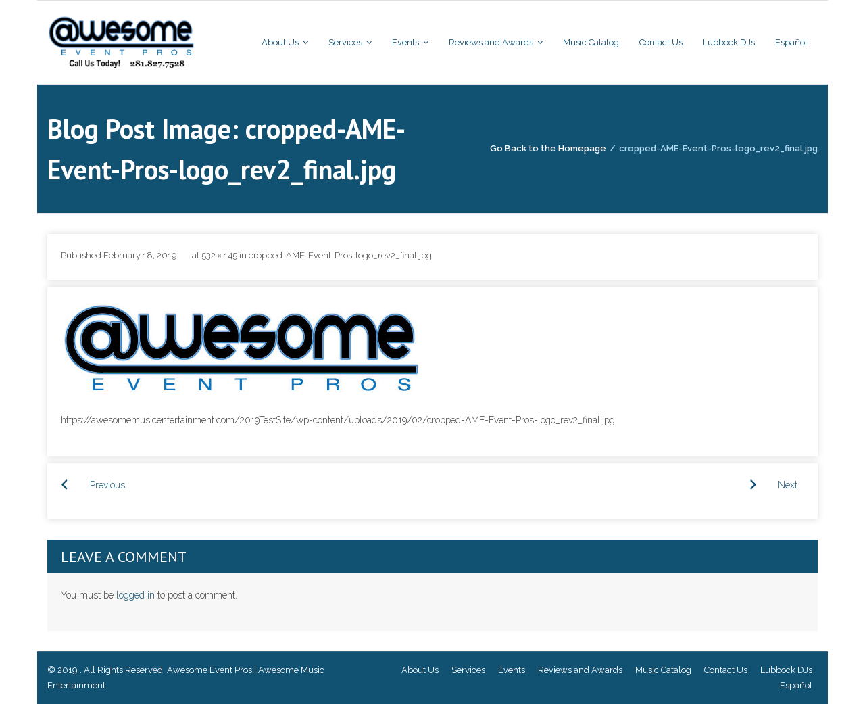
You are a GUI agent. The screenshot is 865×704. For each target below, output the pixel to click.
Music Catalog (663, 670)
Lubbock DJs (786, 670)
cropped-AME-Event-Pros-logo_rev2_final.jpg (340, 255)
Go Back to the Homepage (548, 148)
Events (511, 670)
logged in (135, 595)
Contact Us (725, 670)
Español (796, 685)
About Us (420, 670)
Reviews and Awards (580, 670)
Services (468, 670)
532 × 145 (219, 255)
